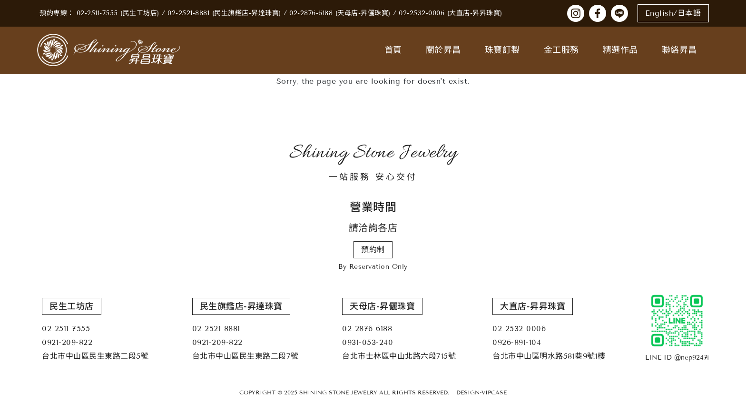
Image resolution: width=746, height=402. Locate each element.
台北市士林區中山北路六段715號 (399, 356)
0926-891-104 (516, 342)
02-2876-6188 (311, 13)
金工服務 (561, 50)
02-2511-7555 (97, 13)
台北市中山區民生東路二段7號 (245, 356)
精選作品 (620, 50)
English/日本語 (673, 13)
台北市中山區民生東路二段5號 (95, 356)
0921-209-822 (67, 342)
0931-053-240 (367, 342)
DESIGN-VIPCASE (481, 392)
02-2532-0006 (421, 13)
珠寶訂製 (502, 50)
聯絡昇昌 (679, 50)
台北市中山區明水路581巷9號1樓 (549, 356)
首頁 (393, 50)
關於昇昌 (443, 50)
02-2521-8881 (188, 13)
